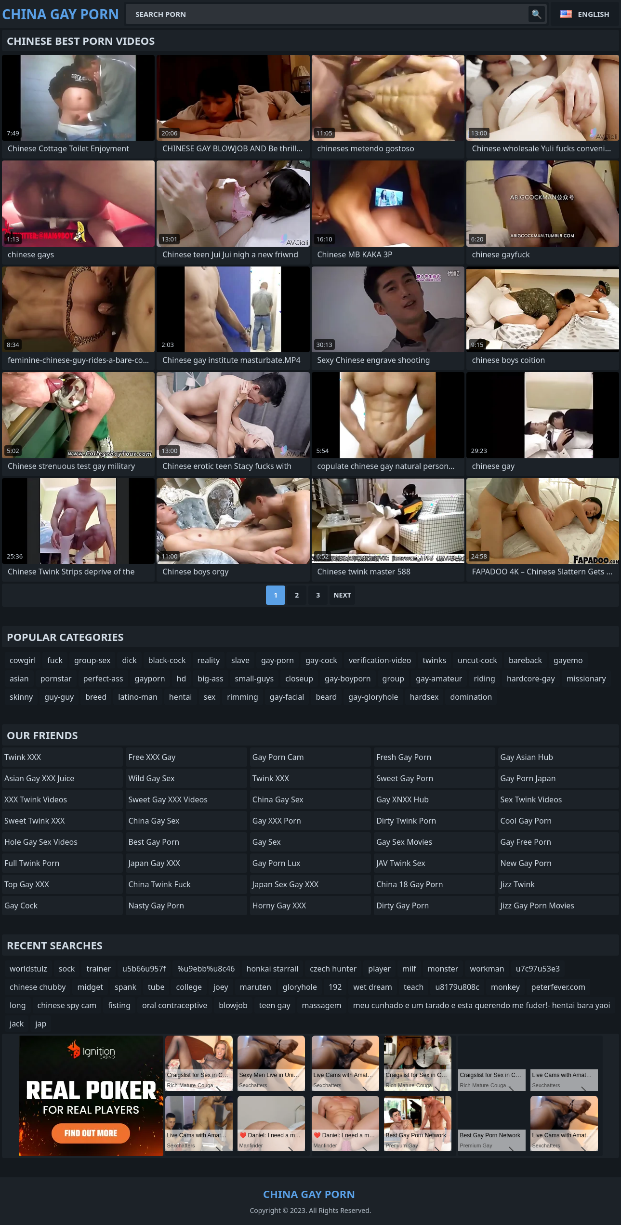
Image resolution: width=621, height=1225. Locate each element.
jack (17, 1023)
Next (342, 594)
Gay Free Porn (526, 842)
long (18, 1005)
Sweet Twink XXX (34, 820)
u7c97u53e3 (538, 968)
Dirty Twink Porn (406, 820)
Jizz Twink (518, 884)
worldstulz (28, 968)
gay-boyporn (348, 678)
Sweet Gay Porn (404, 778)
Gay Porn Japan (528, 778)
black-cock (167, 660)
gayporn (150, 678)
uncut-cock (477, 660)
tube (156, 987)
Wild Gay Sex (151, 778)
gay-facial (287, 697)
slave (240, 660)
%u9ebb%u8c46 (206, 968)
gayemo (568, 660)
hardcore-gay (531, 678)
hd (181, 678)
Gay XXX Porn (276, 820)
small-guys (254, 678)
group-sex (92, 660)
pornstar (56, 678)
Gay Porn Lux (276, 863)
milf (409, 968)
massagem (322, 1005)
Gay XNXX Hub (402, 799)
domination (471, 697)
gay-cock (321, 660)
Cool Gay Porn (526, 820)
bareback (525, 660)
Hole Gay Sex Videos (41, 842)
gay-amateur (439, 678)
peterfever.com (558, 987)
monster (443, 968)
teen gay (275, 1005)
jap (40, 1023)
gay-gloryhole (373, 697)
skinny (21, 697)
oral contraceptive (174, 1005)
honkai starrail (273, 968)
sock (67, 968)
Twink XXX (22, 757)
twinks (434, 660)
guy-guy (59, 697)
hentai (180, 697)
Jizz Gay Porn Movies (537, 905)
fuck (55, 660)
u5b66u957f (144, 968)
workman (487, 968)
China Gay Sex (153, 820)
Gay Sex (266, 842)
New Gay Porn (526, 863)
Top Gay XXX (26, 884)
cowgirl (23, 660)
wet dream (372, 987)
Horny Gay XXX (279, 905)
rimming (242, 697)
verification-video (380, 660)
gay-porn (277, 660)
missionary (586, 678)
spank (125, 987)
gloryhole (300, 987)
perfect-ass (103, 678)
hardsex (424, 697)
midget (90, 987)
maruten (255, 987)
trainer (98, 968)
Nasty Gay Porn (156, 905)
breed (95, 697)
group (394, 678)
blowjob (233, 1005)
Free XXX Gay (151, 757)
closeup (299, 678)
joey (220, 987)
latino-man (138, 697)
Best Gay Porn (153, 842)
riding (484, 678)
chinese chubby (38, 987)
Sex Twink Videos (531, 799)
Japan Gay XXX (154, 863)
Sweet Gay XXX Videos (168, 799)
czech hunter (333, 968)
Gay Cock (21, 905)
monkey (505, 987)
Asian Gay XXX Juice (39, 778)
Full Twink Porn (31, 863)
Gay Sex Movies (404, 842)
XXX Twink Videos (35, 799)
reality (209, 660)
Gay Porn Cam (278, 757)
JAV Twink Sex (400, 863)
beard (326, 697)
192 (335, 987)
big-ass (210, 678)
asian (19, 678)
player (379, 968)
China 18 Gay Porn (409, 884)
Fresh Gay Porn (403, 757)
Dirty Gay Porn (402, 905)
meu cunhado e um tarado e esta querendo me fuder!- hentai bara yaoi (481, 1005)
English (593, 14)
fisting (119, 1005)
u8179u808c (457, 987)
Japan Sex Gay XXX (285, 884)
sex (210, 697)
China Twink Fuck (159, 884)
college (189, 987)
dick (129, 660)
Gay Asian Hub (527, 757)
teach (413, 987)
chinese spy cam (67, 1005)
